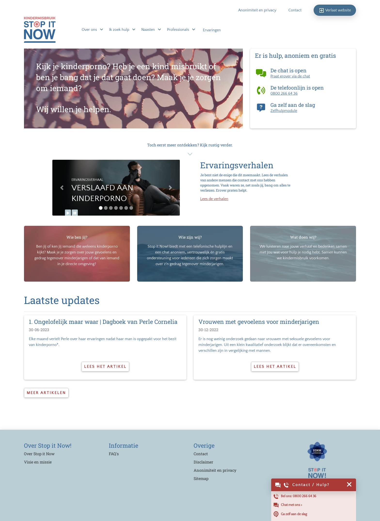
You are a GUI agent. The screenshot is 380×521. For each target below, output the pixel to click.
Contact (294, 10)
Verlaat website (335, 10)
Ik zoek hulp (119, 30)
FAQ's (114, 453)
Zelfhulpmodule (283, 111)
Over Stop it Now (39, 453)
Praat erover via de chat (290, 76)
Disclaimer (203, 461)
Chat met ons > (288, 505)
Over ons (90, 30)
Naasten (148, 30)
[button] (61, 188)
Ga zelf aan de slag (290, 514)
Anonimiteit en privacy (257, 10)
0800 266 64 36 (284, 93)
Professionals (178, 30)
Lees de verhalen (214, 199)
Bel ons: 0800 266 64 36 (295, 496)
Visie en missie (38, 461)
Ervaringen (212, 30)
